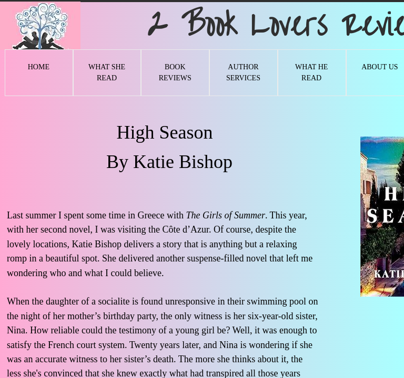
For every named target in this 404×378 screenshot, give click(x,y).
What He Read (311, 72)
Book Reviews (175, 72)
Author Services (243, 72)
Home (38, 67)
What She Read (106, 72)
